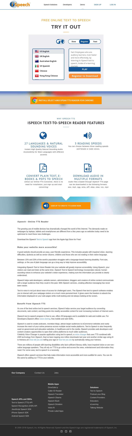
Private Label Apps (55, 411)
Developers (67, 5)
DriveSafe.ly (53, 387)
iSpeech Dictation (55, 404)
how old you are (36, 340)
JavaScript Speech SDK (21, 409)
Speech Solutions (50, 5)
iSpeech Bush (53, 401)
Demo (82, 5)
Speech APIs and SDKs (22, 399)
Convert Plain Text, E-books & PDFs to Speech (44, 177)
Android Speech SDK (20, 416)
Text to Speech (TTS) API (22, 403)
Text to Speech (42, 239)
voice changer (80, 334)
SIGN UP (97, 5)
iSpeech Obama (54, 398)
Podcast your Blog (97, 394)
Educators (94, 401)
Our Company (18, 373)
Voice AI (51, 408)
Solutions (94, 387)
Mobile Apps (53, 384)
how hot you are (65, 340)
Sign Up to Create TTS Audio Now (62, 206)
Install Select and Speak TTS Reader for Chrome (62, 100)
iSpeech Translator (55, 394)
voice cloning (45, 319)
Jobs (56, 373)
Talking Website (96, 408)
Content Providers (97, 398)
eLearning (94, 404)
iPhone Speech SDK (20, 413)
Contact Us (40, 373)
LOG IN (113, 5)
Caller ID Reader (55, 391)
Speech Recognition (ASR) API (24, 406)
